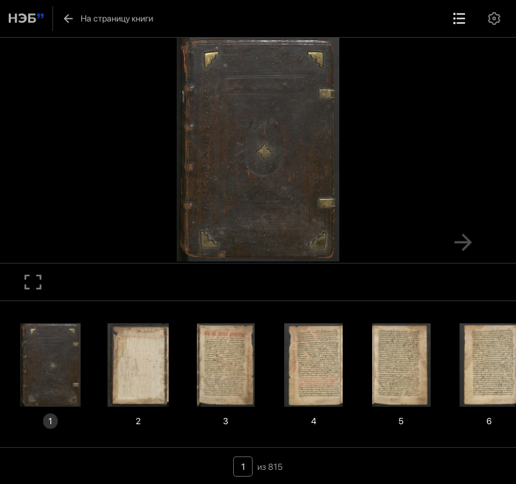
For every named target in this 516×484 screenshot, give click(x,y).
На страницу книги (107, 19)
